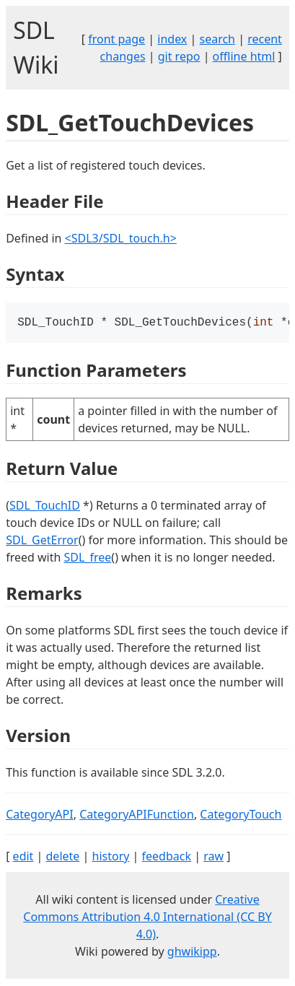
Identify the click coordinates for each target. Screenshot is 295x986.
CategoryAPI (40, 816)
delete (63, 857)
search (217, 39)
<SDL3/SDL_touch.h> (121, 238)
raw (213, 857)
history (111, 857)
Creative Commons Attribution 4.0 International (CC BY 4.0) (147, 918)
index (172, 39)
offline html (244, 56)
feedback (166, 857)
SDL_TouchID (44, 507)
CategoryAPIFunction (136, 816)
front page (116, 39)
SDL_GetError (42, 541)
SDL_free (88, 559)
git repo (179, 56)
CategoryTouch (240, 816)
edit (23, 857)
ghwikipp (192, 953)
